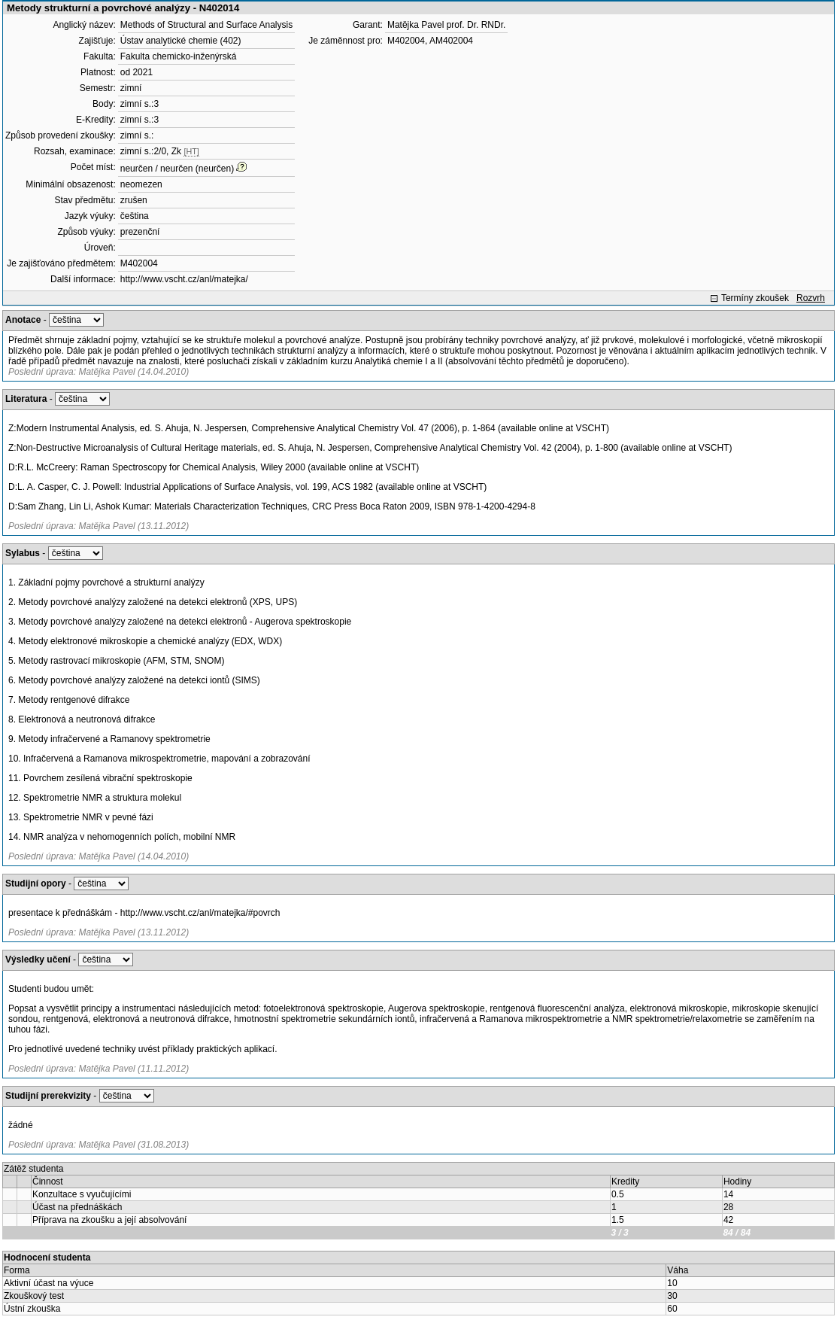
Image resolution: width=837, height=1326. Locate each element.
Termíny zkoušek (755, 298)
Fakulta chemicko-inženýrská (178, 56)
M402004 (139, 263)
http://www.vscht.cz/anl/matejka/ (184, 279)
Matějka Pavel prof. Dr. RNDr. (446, 25)
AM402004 (451, 40)
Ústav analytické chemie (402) (180, 40)
